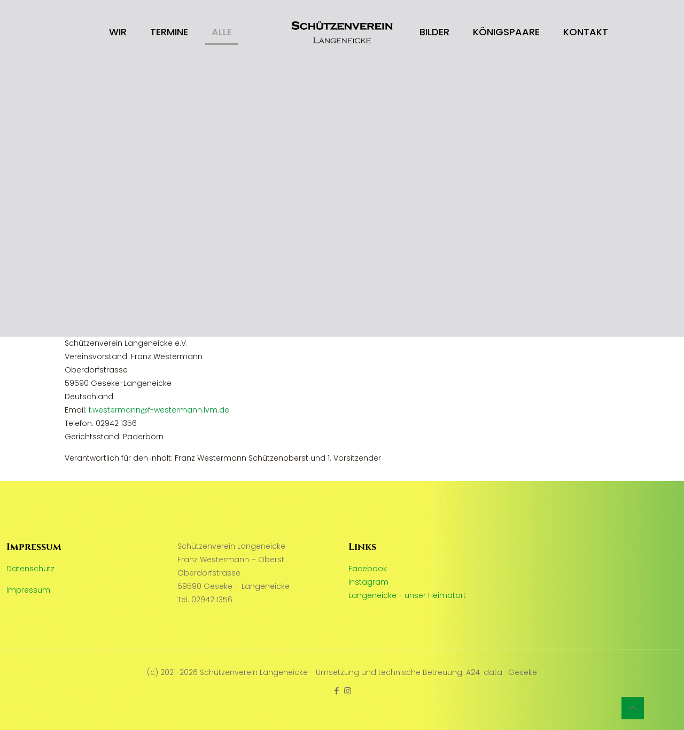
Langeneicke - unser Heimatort (407, 595)
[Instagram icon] (348, 690)
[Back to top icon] (632, 708)
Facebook (367, 568)
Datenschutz (30, 568)
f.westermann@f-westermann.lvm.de (159, 410)
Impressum (28, 590)
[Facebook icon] (336, 690)
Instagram (368, 582)
